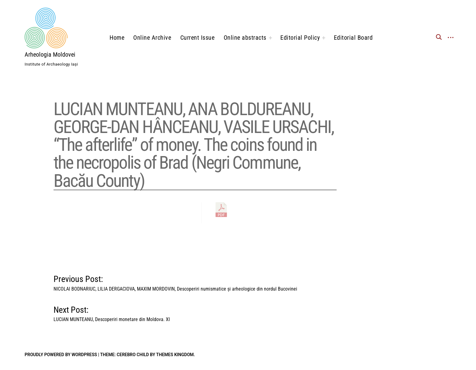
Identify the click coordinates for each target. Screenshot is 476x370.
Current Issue (197, 37)
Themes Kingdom (175, 354)
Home (117, 37)
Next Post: (112, 312)
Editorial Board (353, 37)
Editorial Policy (300, 37)
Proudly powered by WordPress (61, 354)
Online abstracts (245, 37)
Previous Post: (175, 281)
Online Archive (152, 37)
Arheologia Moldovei (50, 54)
